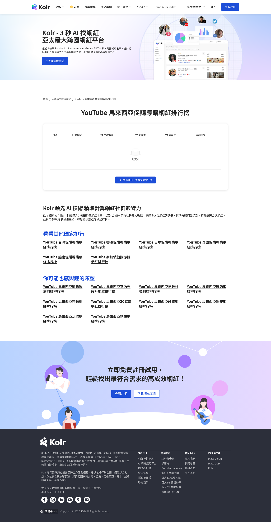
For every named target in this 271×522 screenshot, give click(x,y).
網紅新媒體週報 (170, 473)
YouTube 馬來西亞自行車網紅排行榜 (110, 319)
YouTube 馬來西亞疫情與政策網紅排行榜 (110, 289)
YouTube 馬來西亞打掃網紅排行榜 (158, 304)
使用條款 (143, 473)
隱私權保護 (144, 477)
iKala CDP (214, 463)
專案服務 (90, 7)
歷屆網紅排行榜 (170, 492)
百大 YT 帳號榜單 (171, 487)
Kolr (210, 468)
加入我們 (190, 473)
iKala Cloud (215, 458)
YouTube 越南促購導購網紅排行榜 (62, 259)
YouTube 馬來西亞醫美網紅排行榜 (62, 289)
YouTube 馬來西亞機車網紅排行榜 (206, 289)
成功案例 (106, 7)
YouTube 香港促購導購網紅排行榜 (110, 244)
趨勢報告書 (167, 458)
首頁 (45, 99)
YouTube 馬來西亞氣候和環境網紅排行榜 (158, 289)
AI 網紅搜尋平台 (147, 463)
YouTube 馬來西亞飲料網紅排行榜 (110, 304)
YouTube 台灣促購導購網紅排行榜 (62, 244)
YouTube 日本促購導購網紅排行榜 (158, 244)
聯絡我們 (143, 482)
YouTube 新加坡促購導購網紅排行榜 (110, 259)
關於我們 (190, 458)
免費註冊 (230, 7)
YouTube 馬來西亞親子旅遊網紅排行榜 (62, 319)
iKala (83, 511)
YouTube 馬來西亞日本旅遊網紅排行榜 (62, 304)
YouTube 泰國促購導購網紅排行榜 (206, 244)
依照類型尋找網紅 (61, 99)
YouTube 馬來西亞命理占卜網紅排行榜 (206, 304)
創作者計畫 (144, 468)
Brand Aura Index (165, 7)
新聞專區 (190, 463)
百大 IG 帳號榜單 (171, 477)
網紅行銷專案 (146, 458)
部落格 (165, 463)
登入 (213, 7)
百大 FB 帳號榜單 (171, 482)
